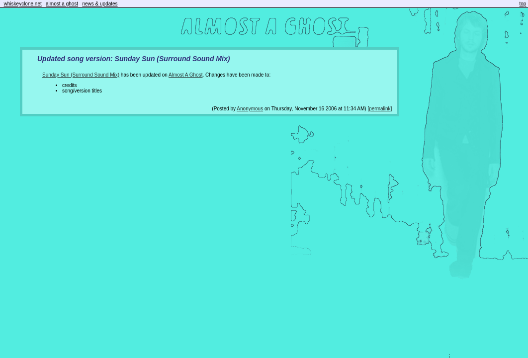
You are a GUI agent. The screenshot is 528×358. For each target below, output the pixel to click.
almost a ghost (62, 3)
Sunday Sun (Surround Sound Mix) (80, 75)
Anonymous (250, 108)
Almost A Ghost (185, 75)
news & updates (99, 3)
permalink (379, 108)
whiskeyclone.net (23, 3)
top (523, 3)
